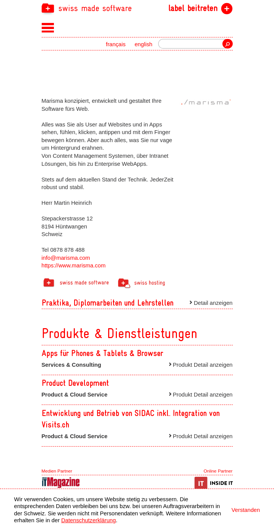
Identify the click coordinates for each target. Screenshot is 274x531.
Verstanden (246, 510)
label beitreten (192, 8)
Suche (227, 44)
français (116, 44)
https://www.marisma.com (74, 265)
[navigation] (137, 8)
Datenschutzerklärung (88, 520)
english (143, 44)
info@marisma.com (66, 258)
